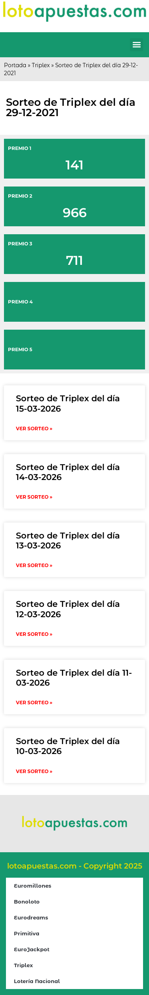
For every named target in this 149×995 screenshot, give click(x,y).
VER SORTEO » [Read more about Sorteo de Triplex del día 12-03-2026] (34, 634)
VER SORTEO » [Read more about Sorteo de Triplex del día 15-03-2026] (34, 428)
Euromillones (32, 885)
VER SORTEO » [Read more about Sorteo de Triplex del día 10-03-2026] (34, 771)
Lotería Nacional (37, 981)
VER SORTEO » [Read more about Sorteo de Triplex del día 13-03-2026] (34, 565)
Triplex (41, 65)
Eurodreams (31, 917)
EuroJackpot (31, 949)
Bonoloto (27, 901)
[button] (136, 44)
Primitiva (26, 933)
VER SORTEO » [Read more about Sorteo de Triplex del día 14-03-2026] (34, 497)
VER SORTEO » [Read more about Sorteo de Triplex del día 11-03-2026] (34, 702)
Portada (15, 65)
